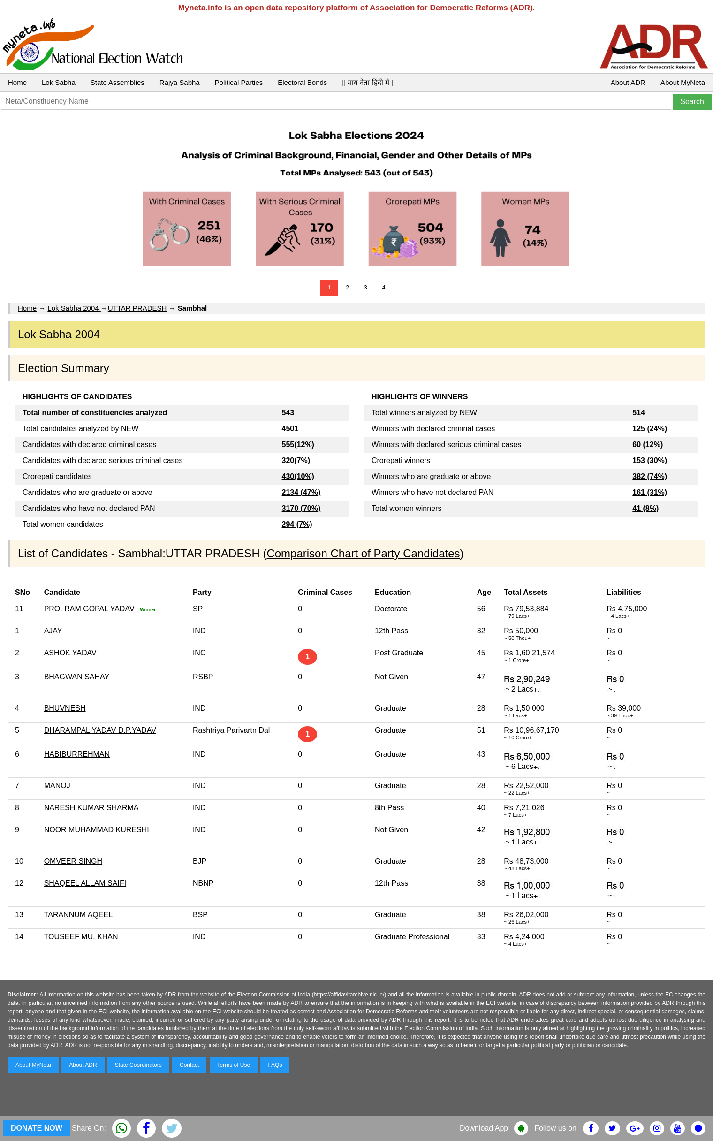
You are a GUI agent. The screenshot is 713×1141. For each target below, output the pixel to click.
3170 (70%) (301, 508)
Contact (189, 1065)
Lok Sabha (59, 82)
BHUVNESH (65, 708)
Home (17, 82)
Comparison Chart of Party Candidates (363, 553)
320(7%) (296, 460)
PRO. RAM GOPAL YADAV (89, 609)
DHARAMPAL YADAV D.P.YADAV (100, 730)
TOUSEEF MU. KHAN (81, 937)
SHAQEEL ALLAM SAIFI (85, 883)
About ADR (628, 82)
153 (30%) (649, 460)
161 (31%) (649, 492)
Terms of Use (233, 1065)
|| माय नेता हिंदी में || (368, 82)
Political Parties (239, 82)
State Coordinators (138, 1065)
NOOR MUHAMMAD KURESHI (96, 830)
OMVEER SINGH (73, 861)
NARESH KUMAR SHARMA (91, 808)
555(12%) (298, 445)
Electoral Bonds (302, 82)
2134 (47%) (301, 492)
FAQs (275, 1065)
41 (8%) (645, 508)
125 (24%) (649, 429)
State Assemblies (117, 82)
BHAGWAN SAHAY (77, 677)
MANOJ (57, 786)
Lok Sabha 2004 (73, 308)
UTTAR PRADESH (137, 308)
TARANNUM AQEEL (78, 915)
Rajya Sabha (179, 82)
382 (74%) (649, 476)
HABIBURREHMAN (77, 754)
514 (638, 413)
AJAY (53, 631)
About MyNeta (682, 82)
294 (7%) (297, 524)
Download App (484, 1128)
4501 (290, 429)
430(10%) (298, 476)
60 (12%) (647, 445)
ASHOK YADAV (70, 653)
